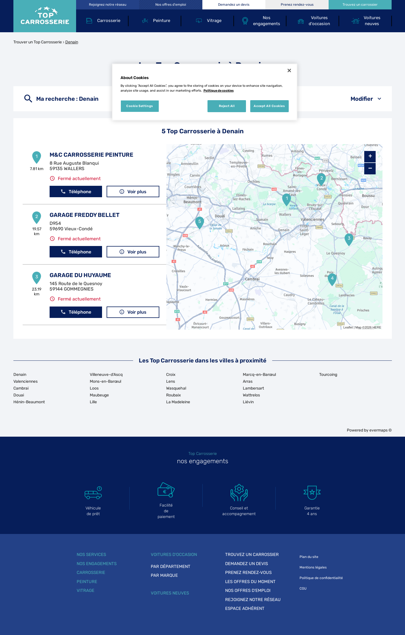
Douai (18, 395)
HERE (377, 327)
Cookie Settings (139, 106)
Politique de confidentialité (321, 578)
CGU (303, 588)
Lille (93, 402)
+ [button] (370, 156)
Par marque (164, 575)
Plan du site (309, 557)
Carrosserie (91, 572)
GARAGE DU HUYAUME (80, 275)
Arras (248, 381)
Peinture (87, 581)
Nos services (91, 554)
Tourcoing (328, 374)
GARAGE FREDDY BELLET (84, 214)
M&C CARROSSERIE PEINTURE (91, 154)
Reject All (227, 106)
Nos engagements (97, 563)
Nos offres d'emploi (247, 590)
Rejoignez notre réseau (253, 599)
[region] (204, 92)
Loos (94, 388)
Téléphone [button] (75, 191)
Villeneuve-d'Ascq (106, 374)
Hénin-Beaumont (29, 402)
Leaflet (348, 327)
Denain (71, 42)
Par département (170, 566)
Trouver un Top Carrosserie (37, 42)
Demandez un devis (246, 563)
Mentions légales (313, 567)
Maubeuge (99, 395)
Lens (170, 381)
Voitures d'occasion (174, 554)
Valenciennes (25, 381)
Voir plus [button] (132, 191)
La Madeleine (178, 402)
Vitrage (85, 590)
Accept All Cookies (269, 106)
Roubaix (173, 395)
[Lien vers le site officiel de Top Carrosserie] (44, 16)
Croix (171, 374)
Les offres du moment (250, 581)
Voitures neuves (170, 593)
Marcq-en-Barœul (259, 374)
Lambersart (253, 388)
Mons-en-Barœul (105, 381)
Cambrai (21, 388)
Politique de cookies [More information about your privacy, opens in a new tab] (218, 90)
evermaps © (380, 430)
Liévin (248, 402)
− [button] (370, 168)
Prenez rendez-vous (248, 572)
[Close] (289, 70)
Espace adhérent (244, 608)
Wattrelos (251, 395)
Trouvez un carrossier (252, 554)
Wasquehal (176, 388)
